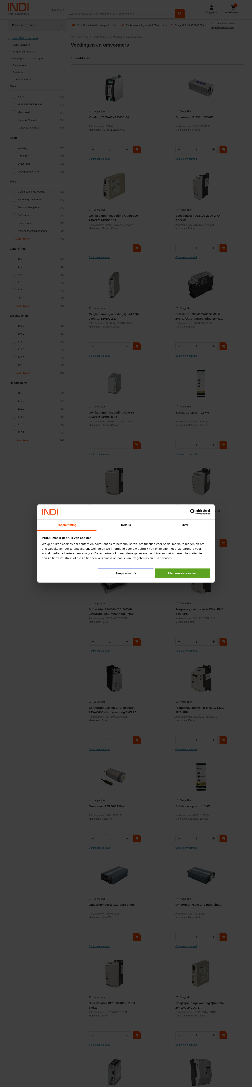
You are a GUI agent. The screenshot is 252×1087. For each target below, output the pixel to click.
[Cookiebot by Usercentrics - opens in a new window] (193, 512)
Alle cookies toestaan (182, 573)
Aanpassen (125, 573)
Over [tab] (185, 525)
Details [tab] (126, 525)
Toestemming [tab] (67, 525)
